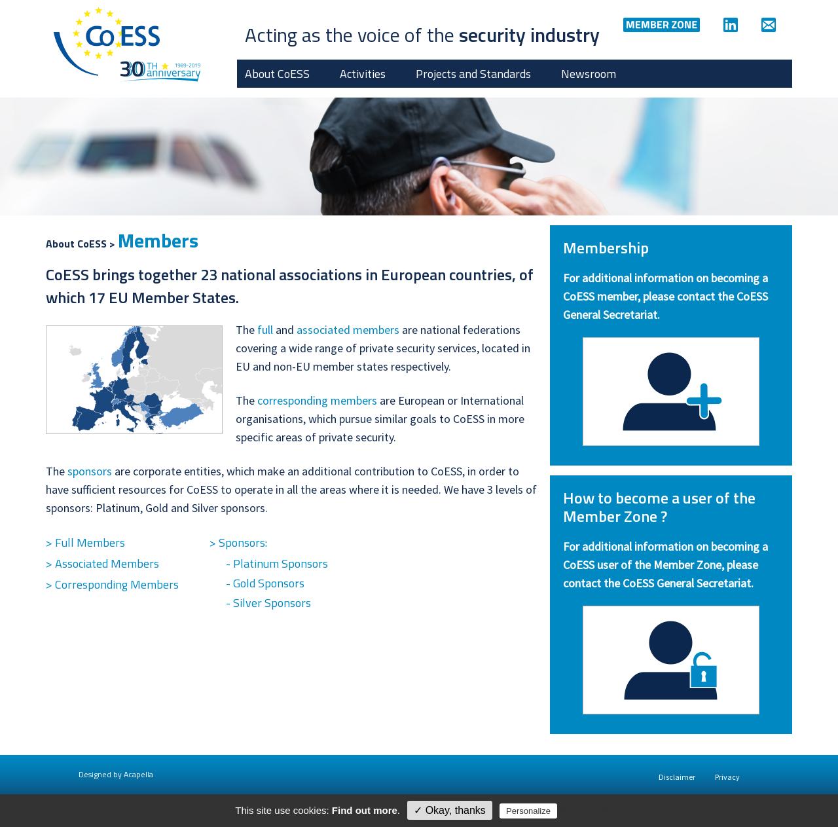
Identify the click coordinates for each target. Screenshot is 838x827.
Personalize (528, 811)
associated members (348, 329)
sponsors (89, 471)
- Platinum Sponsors (277, 563)
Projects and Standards (473, 74)
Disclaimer (677, 777)
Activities (363, 74)
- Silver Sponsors (268, 603)
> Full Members (85, 542)
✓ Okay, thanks (450, 810)
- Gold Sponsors (265, 583)
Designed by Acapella (116, 774)
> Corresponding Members (112, 584)
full (265, 329)
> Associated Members (102, 563)
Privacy (727, 777)
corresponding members (317, 400)
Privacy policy (588, 810)
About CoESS (277, 74)
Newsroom (588, 74)
